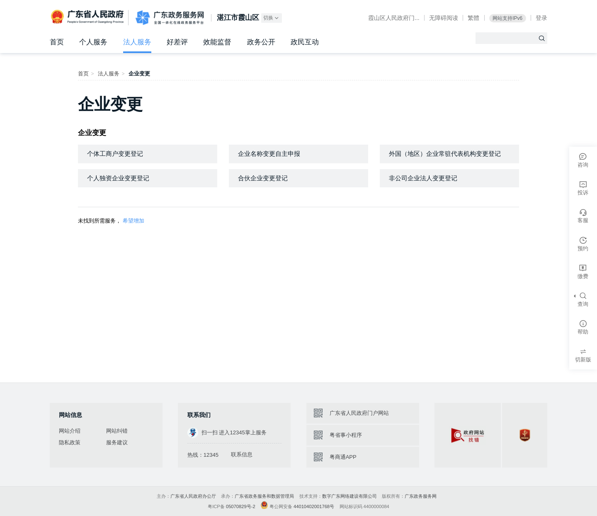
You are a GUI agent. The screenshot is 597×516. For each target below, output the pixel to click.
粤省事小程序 (346, 435)
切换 (271, 18)
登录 (541, 18)
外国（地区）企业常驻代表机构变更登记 (445, 153)
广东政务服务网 (169, 18)
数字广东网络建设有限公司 (349, 496)
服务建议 (117, 442)
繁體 (473, 18)
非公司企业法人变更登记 (423, 178)
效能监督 (217, 42)
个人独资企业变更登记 (118, 178)
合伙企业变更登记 (263, 178)
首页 (57, 42)
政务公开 (261, 42)
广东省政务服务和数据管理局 (264, 496)
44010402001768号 (314, 506)
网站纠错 (117, 431)
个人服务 (93, 42)
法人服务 (137, 42)
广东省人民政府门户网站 (359, 413)
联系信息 (241, 454)
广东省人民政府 (88, 17)
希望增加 (133, 221)
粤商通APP (343, 457)
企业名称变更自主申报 (269, 153)
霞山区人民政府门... (394, 18)
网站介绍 (69, 431)
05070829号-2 (240, 506)
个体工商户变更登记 (115, 153)
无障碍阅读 (443, 18)
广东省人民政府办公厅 (193, 496)
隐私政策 (69, 442)
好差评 (177, 42)
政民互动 (305, 42)
